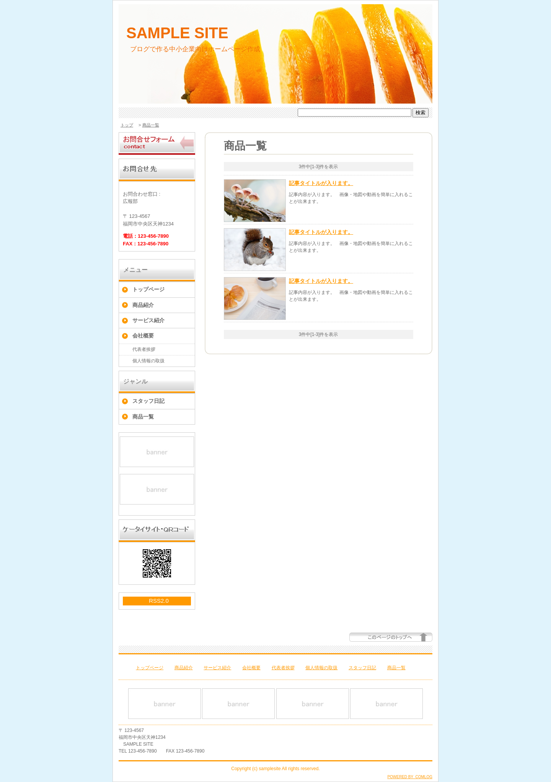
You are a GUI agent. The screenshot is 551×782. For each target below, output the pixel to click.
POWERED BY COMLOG (409, 777)
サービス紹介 (148, 320)
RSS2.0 (159, 600)
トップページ (148, 289)
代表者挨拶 (143, 349)
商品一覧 (150, 125)
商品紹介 (143, 305)
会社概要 (143, 336)
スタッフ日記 (148, 401)
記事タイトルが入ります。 (321, 183)
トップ (127, 125)
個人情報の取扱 (148, 360)
